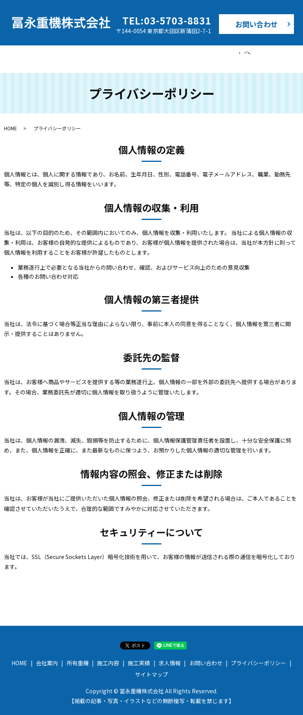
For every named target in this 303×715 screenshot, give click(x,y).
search (264, 55)
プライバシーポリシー (258, 655)
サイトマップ (151, 667)
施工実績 (198, 55)
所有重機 (121, 55)
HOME (46, 55)
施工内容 (159, 55)
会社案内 (82, 55)
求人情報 (237, 55)
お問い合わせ (256, 24)
